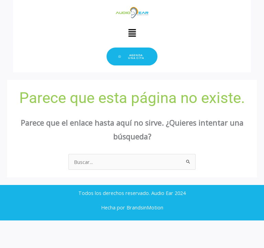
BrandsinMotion (144, 207)
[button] (132, 33)
